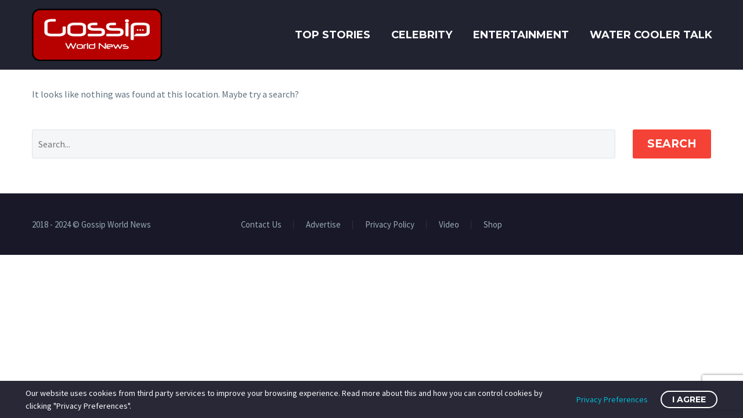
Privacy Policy (389, 225)
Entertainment (521, 34)
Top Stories (332, 34)
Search (672, 143)
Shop (493, 225)
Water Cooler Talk (651, 34)
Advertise (323, 225)
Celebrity (421, 34)
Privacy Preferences (612, 399)
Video (449, 225)
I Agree (689, 399)
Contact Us (261, 225)
